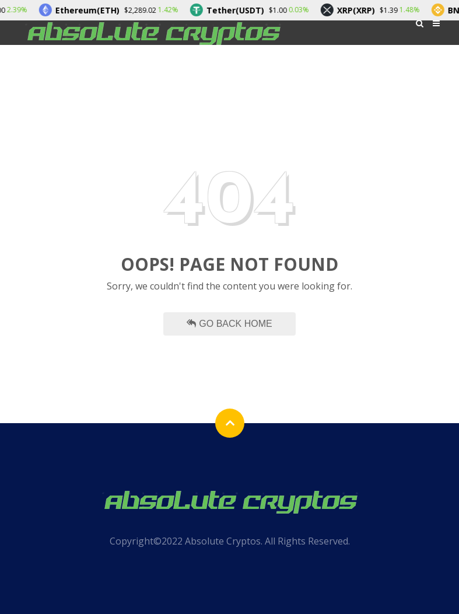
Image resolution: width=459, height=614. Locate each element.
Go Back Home (229, 324)
